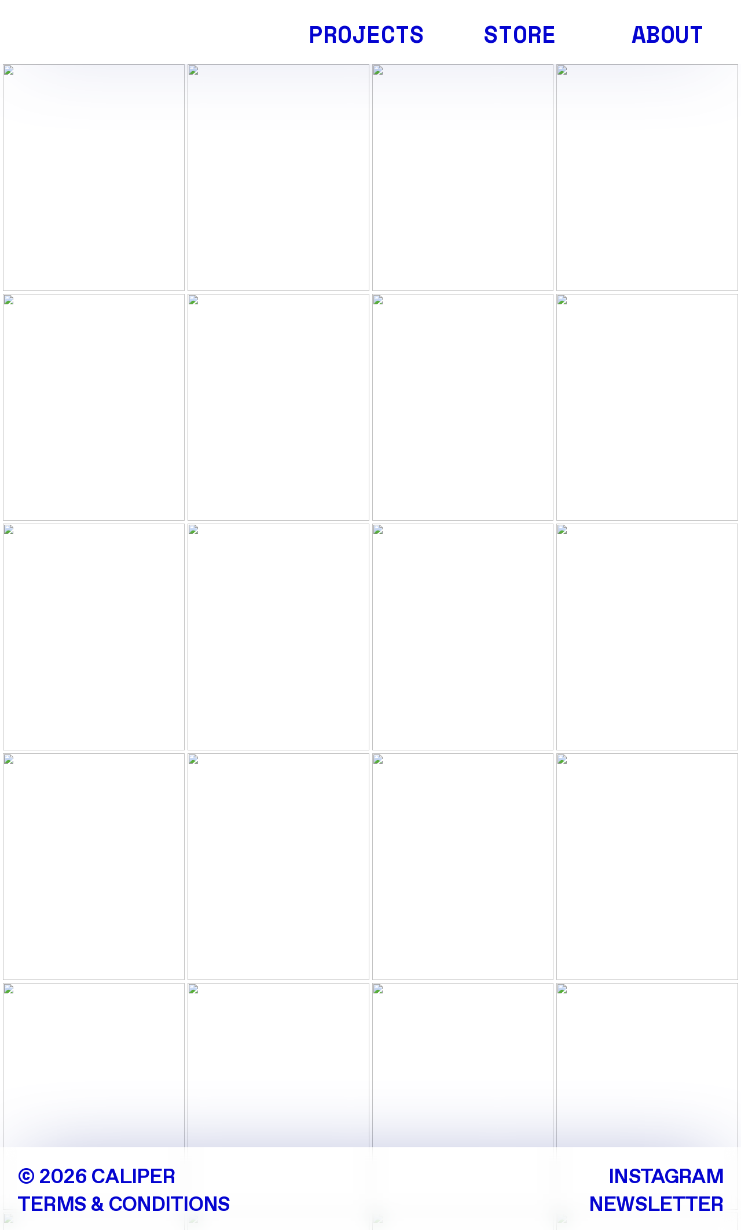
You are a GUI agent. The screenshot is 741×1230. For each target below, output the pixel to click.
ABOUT (668, 34)
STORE (520, 34)
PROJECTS (366, 34)
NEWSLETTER (656, 1205)
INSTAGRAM (666, 1178)
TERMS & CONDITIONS (123, 1205)
